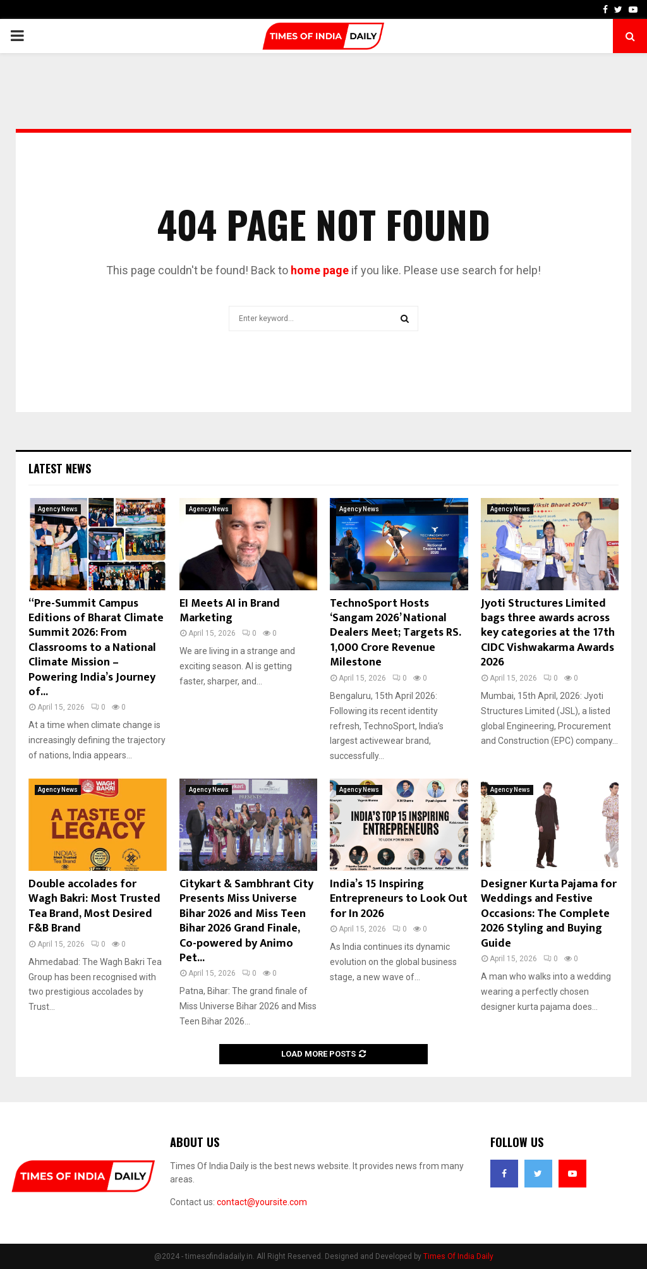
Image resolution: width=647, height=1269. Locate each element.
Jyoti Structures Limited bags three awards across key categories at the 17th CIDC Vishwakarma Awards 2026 (548, 633)
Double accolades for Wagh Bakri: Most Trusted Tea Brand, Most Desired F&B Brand (94, 906)
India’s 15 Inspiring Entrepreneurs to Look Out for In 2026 (399, 899)
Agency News (58, 509)
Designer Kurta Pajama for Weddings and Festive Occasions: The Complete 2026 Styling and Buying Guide (549, 914)
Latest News (59, 468)
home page (320, 270)
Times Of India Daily (458, 1256)
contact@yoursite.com (262, 1202)
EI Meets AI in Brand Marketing (229, 611)
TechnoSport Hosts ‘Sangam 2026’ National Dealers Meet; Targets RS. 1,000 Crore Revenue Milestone (395, 633)
